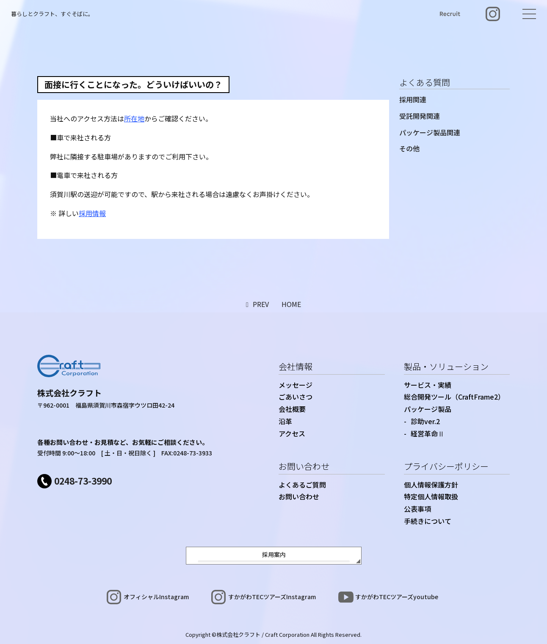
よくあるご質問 (302, 485)
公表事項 (417, 509)
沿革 (285, 421)
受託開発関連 (419, 116)
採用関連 (412, 99)
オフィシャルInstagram (156, 596)
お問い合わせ (304, 466)
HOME (291, 304)
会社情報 (295, 366)
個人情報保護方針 (431, 485)
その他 (409, 148)
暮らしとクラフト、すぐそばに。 (52, 14)
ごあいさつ (295, 397)
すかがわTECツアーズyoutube (396, 596)
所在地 (134, 118)
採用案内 (274, 554)
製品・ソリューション (446, 366)
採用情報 (92, 213)
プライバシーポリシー (446, 466)
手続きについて (427, 521)
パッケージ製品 (427, 409)
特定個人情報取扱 (431, 496)
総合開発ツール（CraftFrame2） (454, 397)
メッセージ (295, 385)
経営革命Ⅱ (428, 433)
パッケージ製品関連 (429, 132)
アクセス (292, 433)
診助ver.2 (425, 421)
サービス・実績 (427, 385)
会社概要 (292, 409)
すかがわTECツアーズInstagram (272, 596)
